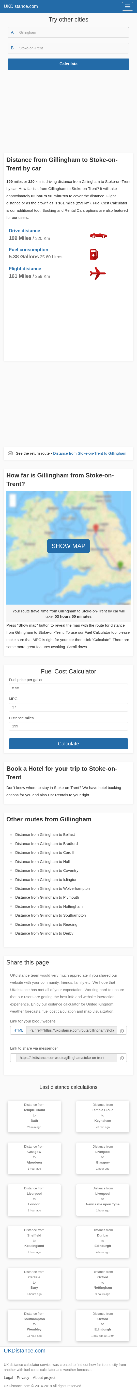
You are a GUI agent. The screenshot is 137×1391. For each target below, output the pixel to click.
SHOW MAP (68, 546)
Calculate (68, 64)
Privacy (23, 1377)
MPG (13, 699)
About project (44, 1377)
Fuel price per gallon (26, 680)
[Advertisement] (68, 111)
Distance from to (89, 453)
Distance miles (21, 718)
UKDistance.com (21, 6)
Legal (8, 1377)
